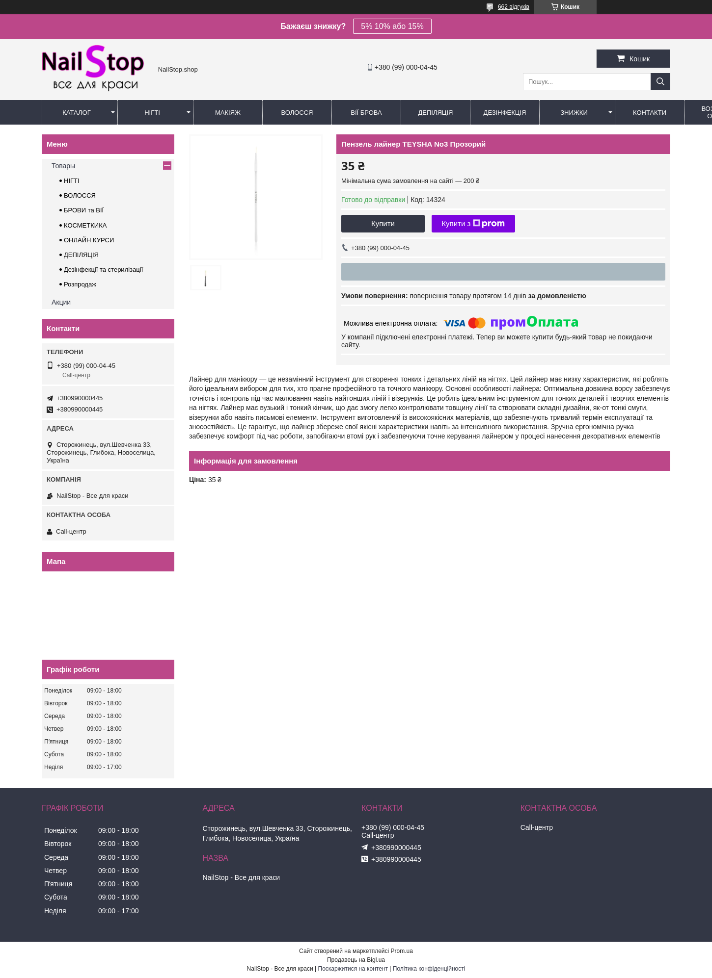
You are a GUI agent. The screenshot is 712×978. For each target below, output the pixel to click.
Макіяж (228, 112)
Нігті (152, 112)
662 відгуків (513, 6)
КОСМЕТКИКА (85, 225)
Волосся (297, 112)
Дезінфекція (505, 112)
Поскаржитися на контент (353, 968)
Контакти (649, 112)
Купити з (473, 223)
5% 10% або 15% (392, 26)
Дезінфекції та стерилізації (103, 269)
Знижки (574, 112)
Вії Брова (366, 112)
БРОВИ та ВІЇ (84, 210)
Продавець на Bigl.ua (356, 959)
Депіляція (435, 112)
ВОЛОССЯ (80, 195)
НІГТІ (72, 180)
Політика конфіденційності (429, 968)
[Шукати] (660, 81)
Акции (61, 302)
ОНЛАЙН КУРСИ (89, 240)
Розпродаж (80, 284)
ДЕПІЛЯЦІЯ (81, 254)
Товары (63, 166)
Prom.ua (402, 951)
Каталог (76, 112)
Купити (383, 223)
